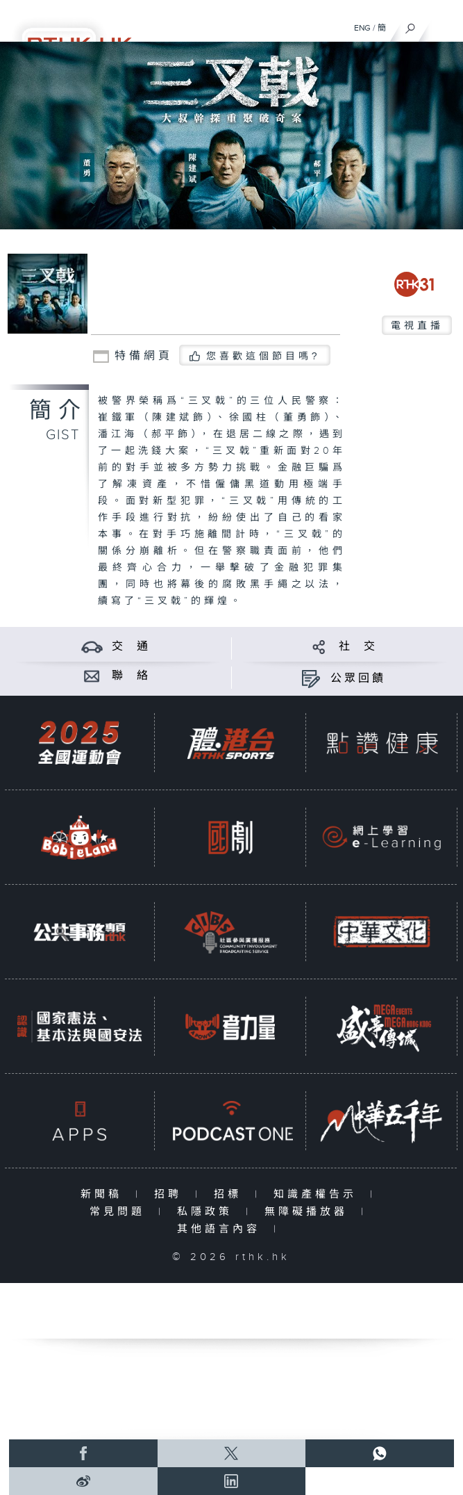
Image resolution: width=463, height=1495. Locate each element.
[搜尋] (410, 25)
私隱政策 (208, 1212)
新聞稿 (104, 1194)
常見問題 (120, 1212)
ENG (362, 28)
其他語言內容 (222, 1229)
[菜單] (443, 25)
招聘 (171, 1194)
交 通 (131, 646)
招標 (231, 1194)
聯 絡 (131, 676)
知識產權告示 (318, 1194)
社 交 (358, 646)
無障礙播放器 (309, 1212)
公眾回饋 (358, 678)
